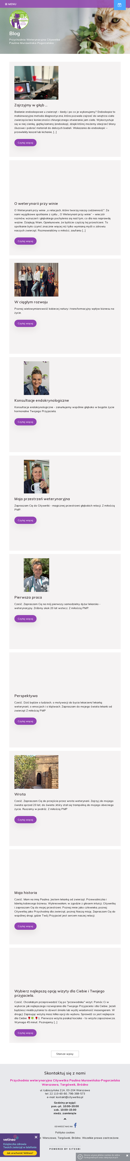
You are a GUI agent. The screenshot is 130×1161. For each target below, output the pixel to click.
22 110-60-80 (58, 1093)
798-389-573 (76, 1093)
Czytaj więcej (25, 142)
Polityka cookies (65, 1132)
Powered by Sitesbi (65, 1148)
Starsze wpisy (65, 1053)
